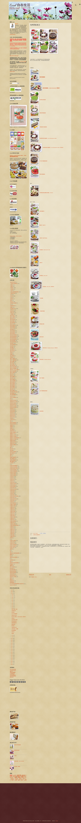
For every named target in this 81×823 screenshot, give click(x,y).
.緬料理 (11, 454)
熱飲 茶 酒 (18, 776)
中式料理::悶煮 (12, 487)
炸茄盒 (15, 755)
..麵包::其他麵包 (12, 379)
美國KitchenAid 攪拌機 (13, 557)
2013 (12, 653)
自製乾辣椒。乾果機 (15, 628)
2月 (12, 635)
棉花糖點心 (12, 564)
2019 (12, 644)
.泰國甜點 (11, 426)
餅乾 (19, 780)
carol (17, 23)
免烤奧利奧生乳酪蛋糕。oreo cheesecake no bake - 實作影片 (53, 147)
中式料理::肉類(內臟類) (13, 465)
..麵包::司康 (12, 373)
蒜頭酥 (13, 633)
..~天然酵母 (12, 314)
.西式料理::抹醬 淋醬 (13, 407)
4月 (12, 606)
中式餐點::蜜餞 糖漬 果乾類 (14, 525)
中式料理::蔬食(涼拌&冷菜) (14, 496)
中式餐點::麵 (12, 533)
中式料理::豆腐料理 (13, 473)
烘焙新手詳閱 (19, 775)
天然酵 (15, 777)
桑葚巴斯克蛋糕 (16, 750)
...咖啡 (11, 300)
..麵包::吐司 (12, 375)
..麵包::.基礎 (12, 362)
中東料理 (11, 537)
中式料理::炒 (12, 476)
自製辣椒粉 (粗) (14, 627)
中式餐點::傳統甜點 (13, 521)
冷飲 (11, 551)
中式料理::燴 (12, 501)
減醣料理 (11, 565)
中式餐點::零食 (12, 522)
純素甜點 (20, 778)
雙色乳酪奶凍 (42, 211)
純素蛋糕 (24, 778)
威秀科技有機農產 (13, 672)
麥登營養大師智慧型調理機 (14, 562)
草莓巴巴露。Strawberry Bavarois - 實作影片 (50, 347)
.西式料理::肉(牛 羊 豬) (13, 401)
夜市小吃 (14, 776)
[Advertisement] (50, 435)
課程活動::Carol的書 (13, 576)
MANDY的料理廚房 (13, 676)
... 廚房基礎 (12, 289)
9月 (12, 598)
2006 (12, 664)
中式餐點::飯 (12, 518)
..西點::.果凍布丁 (12, 315)
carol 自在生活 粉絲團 (22, 61)
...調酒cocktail (12, 312)
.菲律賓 (11, 446)
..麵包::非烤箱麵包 (13, 380)
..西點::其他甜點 (12, 326)
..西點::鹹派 (12, 347)
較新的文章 (31, 574)
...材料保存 (11, 298)
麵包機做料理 (12, 580)
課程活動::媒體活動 (13, 571)
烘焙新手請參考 (12, 71)
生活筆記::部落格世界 (13, 544)
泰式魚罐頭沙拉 (14, 621)
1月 (12, 636)
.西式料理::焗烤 (12, 411)
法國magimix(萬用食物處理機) (15, 553)
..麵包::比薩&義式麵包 (13, 366)
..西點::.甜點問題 (12, 319)
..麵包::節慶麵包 (12, 386)
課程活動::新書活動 (13, 572)
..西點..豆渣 (12, 351)
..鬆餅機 (11, 354)
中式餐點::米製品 (12, 511)
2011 (12, 656)
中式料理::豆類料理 (13, 475)
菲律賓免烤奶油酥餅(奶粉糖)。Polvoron (46, 192)
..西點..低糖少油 (12, 350)
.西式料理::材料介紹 (13, 404)
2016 (12, 649)
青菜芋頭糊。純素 (14, 609)
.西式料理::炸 (12, 408)
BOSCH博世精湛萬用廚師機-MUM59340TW (17, 583)
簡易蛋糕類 (16, 778)
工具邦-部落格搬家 (13, 670)
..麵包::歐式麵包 (12, 387)
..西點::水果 (12, 323)
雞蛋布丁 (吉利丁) (43, 225)
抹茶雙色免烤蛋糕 (43, 99)
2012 (12, 655)
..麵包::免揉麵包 (12, 376)
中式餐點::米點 (12, 512)
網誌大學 (11, 671)
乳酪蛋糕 (16, 779)
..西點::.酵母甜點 (12, 322)
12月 (12, 594)
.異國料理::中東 (12, 433)
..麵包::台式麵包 (12, 372)
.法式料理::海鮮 (12, 419)
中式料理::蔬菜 (12, 497)
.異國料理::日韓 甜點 (13, 439)
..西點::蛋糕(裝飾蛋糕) (13, 339)
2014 (12, 652)
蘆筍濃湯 (13, 612)
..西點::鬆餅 (12, 346)
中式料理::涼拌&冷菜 (13, 483)
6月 (12, 603)
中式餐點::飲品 (12, 519)
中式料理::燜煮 (12, 500)
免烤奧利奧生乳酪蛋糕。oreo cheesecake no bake (48, 138)
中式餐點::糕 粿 (12, 529)
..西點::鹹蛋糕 (12, 348)
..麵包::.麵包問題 (12, 365)
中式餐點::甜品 (12, 514)
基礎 (23, 777)
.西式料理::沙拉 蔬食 (13, 405)
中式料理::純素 (12, 482)
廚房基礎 (14, 775)
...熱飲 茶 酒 (12, 311)
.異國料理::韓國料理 (13, 444)
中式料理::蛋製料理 (13, 486)
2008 (12, 661)
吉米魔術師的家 (12, 673)
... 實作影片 (12, 287)
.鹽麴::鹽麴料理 (12, 461)
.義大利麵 (11, 450)
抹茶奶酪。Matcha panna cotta (45, 249)
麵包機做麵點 (12, 582)
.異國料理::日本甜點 (13, 436)
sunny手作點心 (12, 674)
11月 (12, 595)
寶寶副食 (19, 777)
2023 (12, 638)
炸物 (11, 555)
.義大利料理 (12, 448)
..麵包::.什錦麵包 (12, 358)
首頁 (50, 574)
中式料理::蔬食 (12, 494)
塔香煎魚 (13, 618)
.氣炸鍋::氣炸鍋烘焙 (13, 423)
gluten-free (12, 777)
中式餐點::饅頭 (12, 532)
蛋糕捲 (12, 780)
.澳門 (11, 455)
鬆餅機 (22, 780)
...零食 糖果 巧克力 (13, 308)
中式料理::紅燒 (12, 479)
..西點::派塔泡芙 (12, 330)
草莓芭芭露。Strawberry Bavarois (45, 359)
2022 (12, 640)
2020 (12, 643)
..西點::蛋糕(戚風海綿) (13, 336)
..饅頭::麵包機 (12, 355)
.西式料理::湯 (12, 412)
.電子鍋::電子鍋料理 (13, 451)
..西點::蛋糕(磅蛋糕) (13, 341)
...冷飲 (11, 297)
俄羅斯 (11, 554)
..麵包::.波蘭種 (12, 361)
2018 (12, 646)
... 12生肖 (11, 290)
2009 (12, 659)
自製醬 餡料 (12, 779)
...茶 (10, 304)
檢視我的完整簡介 (13, 34)
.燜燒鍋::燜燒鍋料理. (13, 457)
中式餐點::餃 (12, 526)
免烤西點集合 (14, 610)
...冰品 (11, 294)
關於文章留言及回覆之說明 (14, 55)
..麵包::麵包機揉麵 (13, 394)
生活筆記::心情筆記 (13, 540)
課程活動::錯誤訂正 (13, 575)
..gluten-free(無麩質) (13, 397)
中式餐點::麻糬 (12, 515)
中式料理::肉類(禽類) (13, 469)
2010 (12, 658)
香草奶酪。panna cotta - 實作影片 (48, 286)
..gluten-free (12, 396)
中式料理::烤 (12, 480)
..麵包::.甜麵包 (12, 364)
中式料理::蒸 (12, 493)
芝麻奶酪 (41, 298)
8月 (12, 600)
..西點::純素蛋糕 (12, 333)
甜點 (22, 777)
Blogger (57, 820)
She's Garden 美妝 (13, 669)
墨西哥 (11, 578)
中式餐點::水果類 (12, 505)
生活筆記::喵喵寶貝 (13, 546)
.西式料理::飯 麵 (12, 414)
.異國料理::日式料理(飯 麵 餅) (14, 437)
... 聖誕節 (11, 286)
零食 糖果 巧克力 (23, 776)
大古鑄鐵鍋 (12, 462)
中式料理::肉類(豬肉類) (13, 471)
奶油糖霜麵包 (14, 630)
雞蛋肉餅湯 (13, 624)
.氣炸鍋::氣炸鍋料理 (13, 422)
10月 (12, 597)
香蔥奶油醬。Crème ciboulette (19, 761)
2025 (12, 591)
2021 (12, 641)
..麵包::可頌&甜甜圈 (13, 371)
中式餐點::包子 (12, 508)
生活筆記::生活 (12, 543)
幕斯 (23, 779)
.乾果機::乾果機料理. (13, 432)
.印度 (11, 398)
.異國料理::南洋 (12, 443)
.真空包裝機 (12, 429)
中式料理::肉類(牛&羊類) (14, 468)
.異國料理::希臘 (12, 440)
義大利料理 (12, 568)
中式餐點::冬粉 (12, 507)
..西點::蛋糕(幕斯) (13, 340)
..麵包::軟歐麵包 (12, 382)
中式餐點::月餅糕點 (13, 504)
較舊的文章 (68, 574)
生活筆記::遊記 (12, 547)
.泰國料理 (11, 425)
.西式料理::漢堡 (12, 415)
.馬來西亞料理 (12, 430)
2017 (12, 647)
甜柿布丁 (41, 262)
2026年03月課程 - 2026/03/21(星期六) (16, 236)
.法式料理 (11, 418)
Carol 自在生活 (20, 5)
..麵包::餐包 (12, 389)
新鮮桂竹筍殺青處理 (17, 744)
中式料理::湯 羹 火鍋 (13, 489)
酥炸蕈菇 (13, 625)
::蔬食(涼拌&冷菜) (13, 282)
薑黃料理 (11, 579)
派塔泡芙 (12, 778)
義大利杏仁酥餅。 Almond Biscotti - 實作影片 (19, 616)
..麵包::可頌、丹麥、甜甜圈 (14, 369)
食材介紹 (23, 775)
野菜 (11, 561)
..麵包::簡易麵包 (12, 390)
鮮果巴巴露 (41, 336)
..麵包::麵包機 (12, 393)
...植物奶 (11, 307)
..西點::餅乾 (12, 343)
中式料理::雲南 (12, 490)
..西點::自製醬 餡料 (13, 325)
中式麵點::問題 (12, 536)
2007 (12, 662)
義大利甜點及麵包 (13, 569)
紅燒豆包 (13, 631)
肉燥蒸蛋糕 (41, 411)
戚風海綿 (20, 779)
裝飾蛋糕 (16, 780)
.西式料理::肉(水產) (13, 400)
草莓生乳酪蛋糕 (42, 174)
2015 (12, 650)
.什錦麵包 (25, 780)
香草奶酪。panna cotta (43, 275)
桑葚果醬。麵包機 (17, 766)
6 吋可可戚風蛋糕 (14, 613)
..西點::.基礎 (12, 318)
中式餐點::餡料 (12, 530)
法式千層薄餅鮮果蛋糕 (43, 390)
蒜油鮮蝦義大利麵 (14, 619)
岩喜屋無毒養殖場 (13, 675)
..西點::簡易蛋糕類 (13, 344)
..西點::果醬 (12, 329)
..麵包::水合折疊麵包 (13, 368)
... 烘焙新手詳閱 (12, 293)
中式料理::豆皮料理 (13, 472)
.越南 (11, 447)
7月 (12, 601)
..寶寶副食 (11, 357)
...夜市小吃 (11, 301)
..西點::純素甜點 (12, 332)
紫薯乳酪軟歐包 (14, 622)
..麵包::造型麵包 (12, 383)
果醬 (25, 777)
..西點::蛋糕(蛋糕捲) (13, 337)
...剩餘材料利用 (12, 305)
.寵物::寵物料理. (12, 458)
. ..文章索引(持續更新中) (36, 534)
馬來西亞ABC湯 (14, 615)
